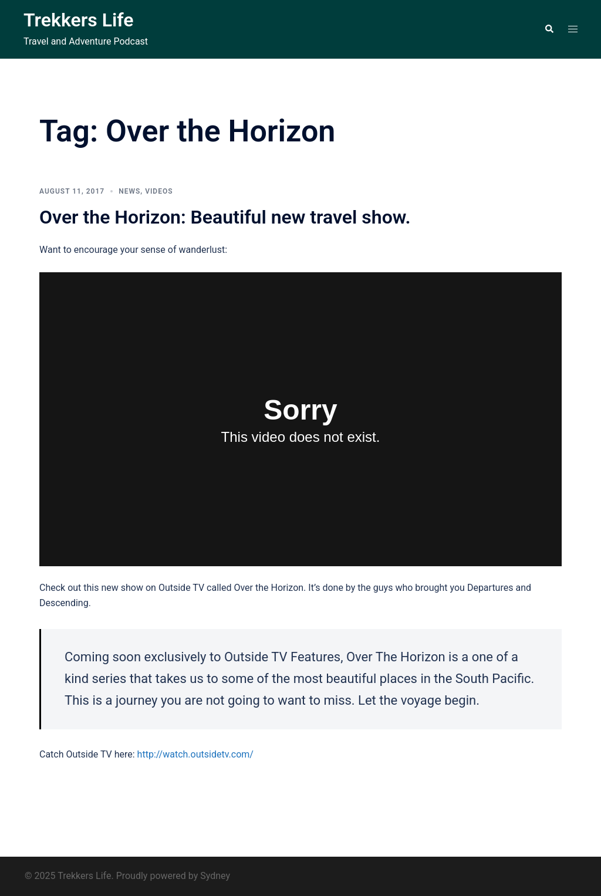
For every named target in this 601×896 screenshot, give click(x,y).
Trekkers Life (78, 20)
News (129, 191)
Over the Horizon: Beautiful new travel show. (225, 217)
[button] (548, 29)
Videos (159, 191)
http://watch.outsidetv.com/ (195, 754)
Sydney (215, 875)
